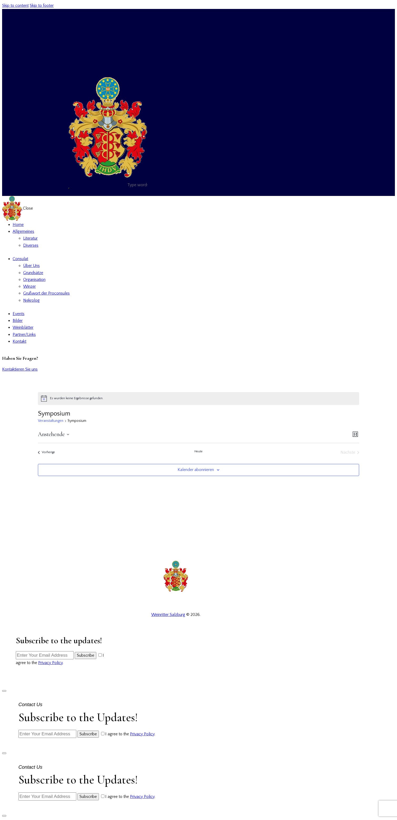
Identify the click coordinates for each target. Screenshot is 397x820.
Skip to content (15, 5)
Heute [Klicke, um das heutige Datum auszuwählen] (198, 451)
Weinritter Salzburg (168, 614)
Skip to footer (42, 5)
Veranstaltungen (50, 421)
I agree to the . (130, 734)
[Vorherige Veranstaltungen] (46, 452)
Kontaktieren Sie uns (20, 369)
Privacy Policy (50, 662)
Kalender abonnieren (196, 469)
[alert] (198, 398)
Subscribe (85, 655)
